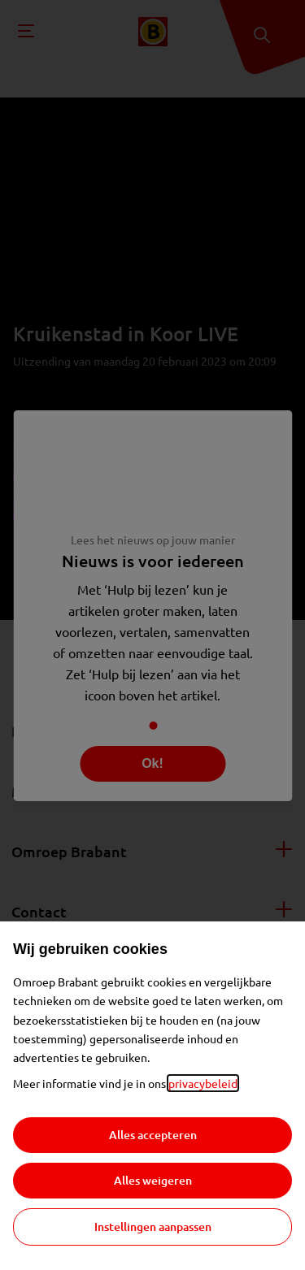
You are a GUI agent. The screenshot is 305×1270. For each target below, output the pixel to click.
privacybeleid (202, 1083)
